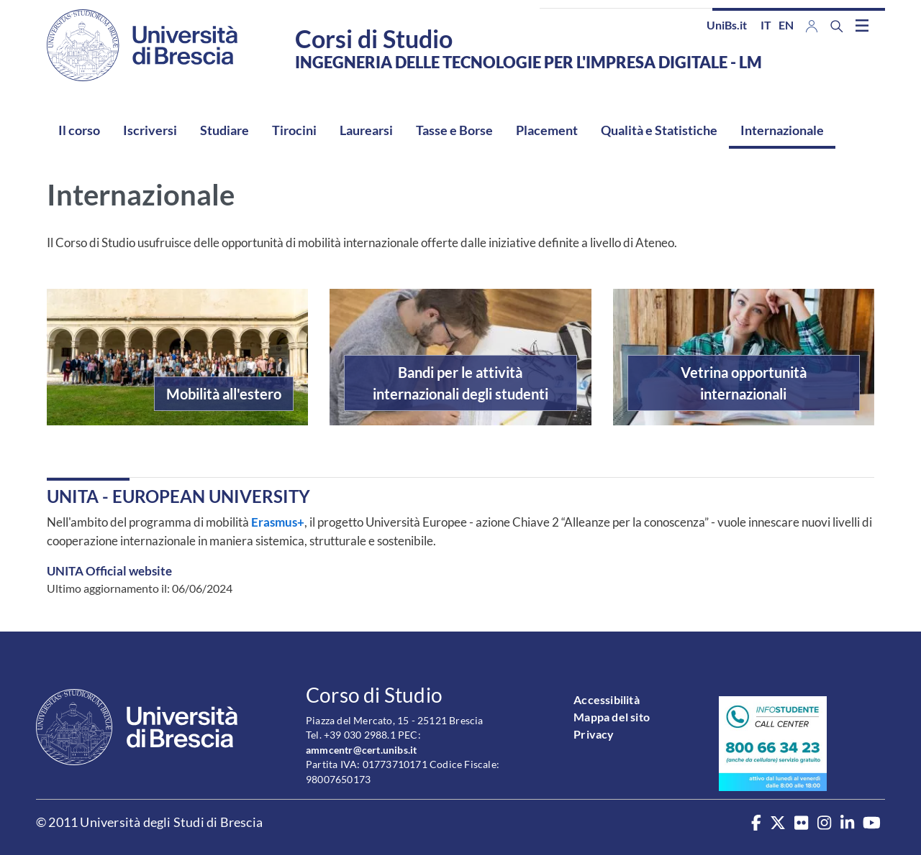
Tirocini (294, 130)
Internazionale (782, 130)
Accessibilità (606, 699)
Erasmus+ (276, 522)
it (766, 25)
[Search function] (837, 26)
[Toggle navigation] (862, 25)
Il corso (79, 130)
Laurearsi (366, 130)
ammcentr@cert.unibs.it (361, 750)
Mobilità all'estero (223, 393)
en (786, 25)
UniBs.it (727, 25)
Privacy (593, 734)
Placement (547, 130)
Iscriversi (150, 130)
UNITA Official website (109, 570)
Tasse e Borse (454, 130)
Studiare (224, 130)
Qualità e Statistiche (659, 130)
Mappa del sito (611, 717)
